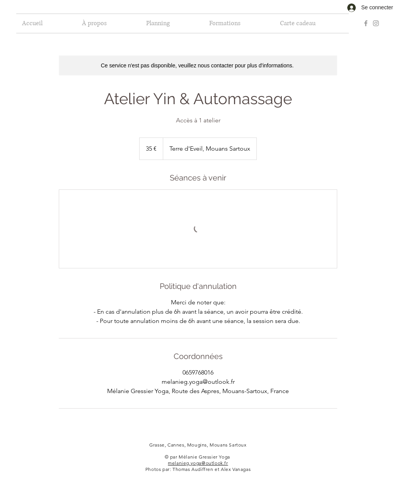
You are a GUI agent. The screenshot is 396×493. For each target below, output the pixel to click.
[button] (171, 23)
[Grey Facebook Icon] (366, 23)
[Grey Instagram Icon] (376, 23)
